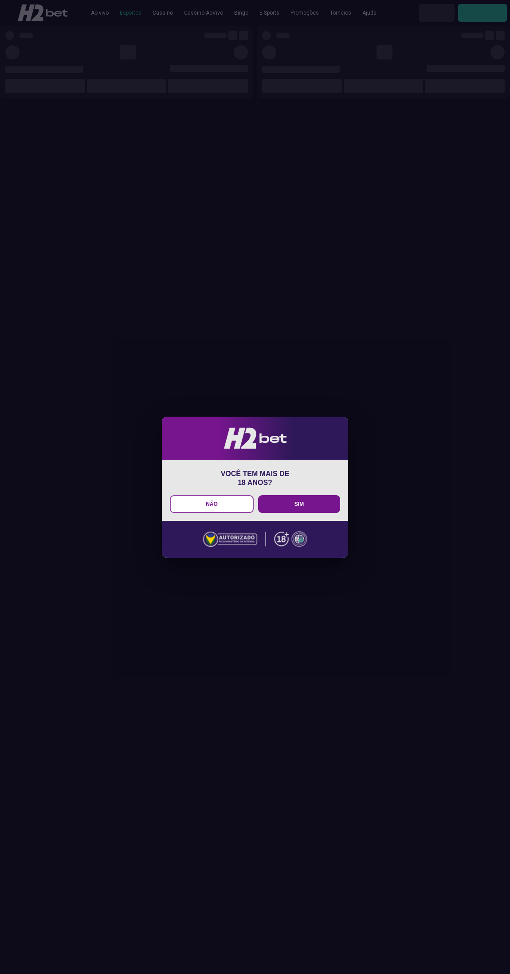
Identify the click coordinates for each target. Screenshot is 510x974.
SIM (299, 504)
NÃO (212, 504)
